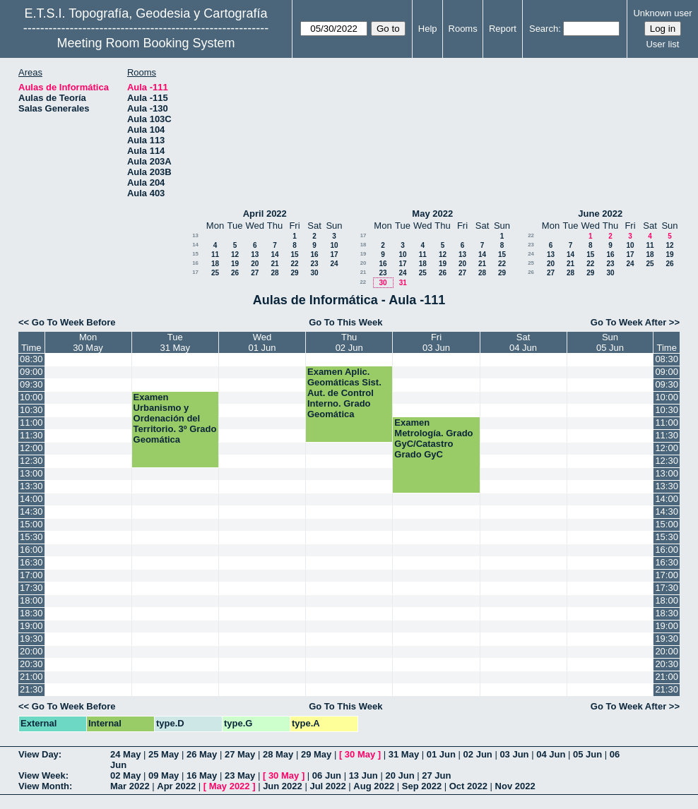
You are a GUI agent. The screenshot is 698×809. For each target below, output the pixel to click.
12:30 (31, 460)
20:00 (31, 651)
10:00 (31, 397)
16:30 (31, 562)
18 (215, 264)
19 (235, 264)
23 (314, 264)
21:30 (31, 689)
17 (334, 254)
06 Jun (326, 775)
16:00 (31, 549)
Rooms (463, 28)
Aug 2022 (373, 786)
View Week (42, 775)
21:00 (31, 676)
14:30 (31, 511)
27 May (240, 754)
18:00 (31, 600)
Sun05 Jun (610, 342)
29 (294, 273)
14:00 (31, 498)
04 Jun (550, 754)
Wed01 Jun (262, 342)
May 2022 (432, 213)
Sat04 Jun (523, 342)
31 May (404, 754)
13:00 (31, 473)
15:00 (31, 524)
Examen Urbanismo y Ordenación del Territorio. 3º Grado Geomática (175, 418)
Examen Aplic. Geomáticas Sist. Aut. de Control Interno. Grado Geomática (344, 392)
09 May (163, 775)
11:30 (31, 435)
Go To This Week (345, 322)
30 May (360, 754)
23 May (240, 775)
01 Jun (441, 754)
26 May (202, 754)
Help (427, 28)
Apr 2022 (176, 786)
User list (662, 44)
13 (195, 235)
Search (543, 28)
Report (502, 28)
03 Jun (513, 754)
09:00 (31, 371)
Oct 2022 (468, 786)
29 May (316, 754)
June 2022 (600, 213)
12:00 (31, 448)
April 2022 (265, 213)
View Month (43, 786)
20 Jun (399, 775)
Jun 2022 (282, 786)
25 (215, 273)
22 (294, 264)
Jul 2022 (327, 786)
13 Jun (363, 775)
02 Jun (477, 754)
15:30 (31, 537)
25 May (163, 754)
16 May (202, 775)
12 (235, 254)
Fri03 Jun (436, 342)
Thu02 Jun (349, 342)
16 (314, 254)
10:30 (31, 409)
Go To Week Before (74, 322)
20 (255, 264)
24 (334, 264)
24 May (125, 754)
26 (235, 273)
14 (195, 244)
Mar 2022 (130, 786)
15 (195, 254)
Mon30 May (88, 342)
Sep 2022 (422, 786)
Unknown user (662, 13)
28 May (278, 754)
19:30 (31, 638)
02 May (125, 775)
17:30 (31, 587)
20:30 (31, 664)
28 (274, 273)
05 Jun (587, 754)
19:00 (31, 626)
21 (274, 264)
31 (403, 283)
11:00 (31, 422)
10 (334, 245)
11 (215, 254)
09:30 (31, 384)
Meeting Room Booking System (146, 43)
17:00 (31, 575)
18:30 (31, 613)
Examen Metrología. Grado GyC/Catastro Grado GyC (433, 438)
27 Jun (436, 775)
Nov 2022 (515, 786)
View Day (38, 754)
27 (255, 273)
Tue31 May (175, 342)
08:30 (31, 359)
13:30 (31, 486)
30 (314, 273)
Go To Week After (628, 322)
